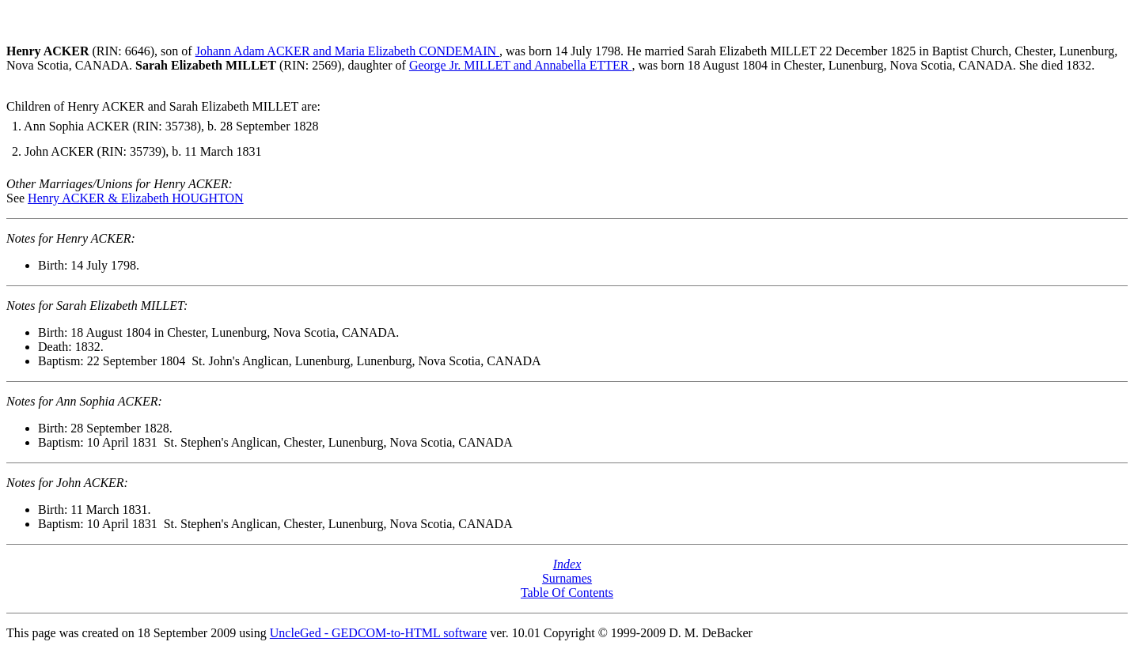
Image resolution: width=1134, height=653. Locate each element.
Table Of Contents (567, 592)
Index (567, 564)
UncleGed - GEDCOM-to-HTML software (378, 633)
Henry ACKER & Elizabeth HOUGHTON (136, 198)
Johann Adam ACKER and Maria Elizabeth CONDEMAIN (347, 51)
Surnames (567, 578)
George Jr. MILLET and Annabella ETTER (520, 65)
